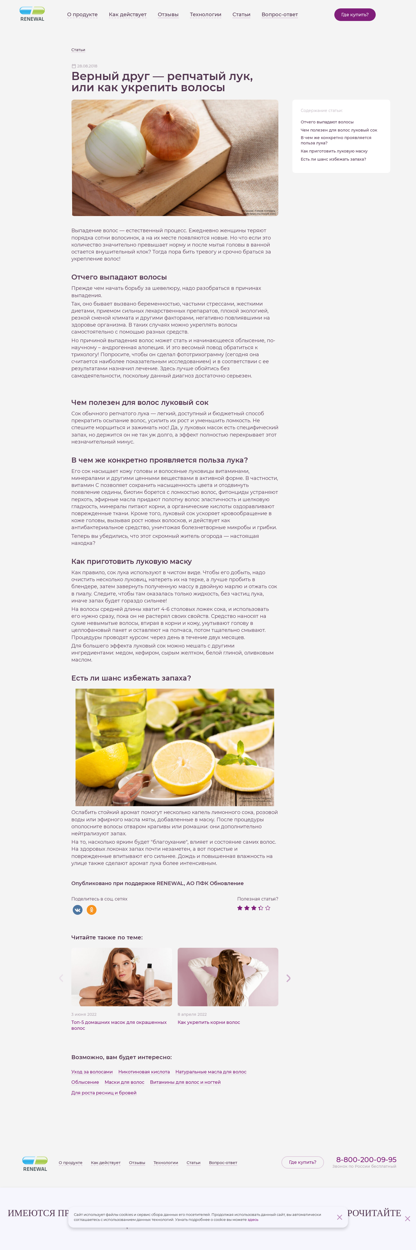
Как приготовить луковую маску (334, 151)
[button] (288, 978)
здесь (253, 1219)
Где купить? (355, 14)
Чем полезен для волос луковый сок (339, 130)
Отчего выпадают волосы (327, 122)
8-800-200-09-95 (366, 1159)
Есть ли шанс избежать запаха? (333, 159)
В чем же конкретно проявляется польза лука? (336, 140)
